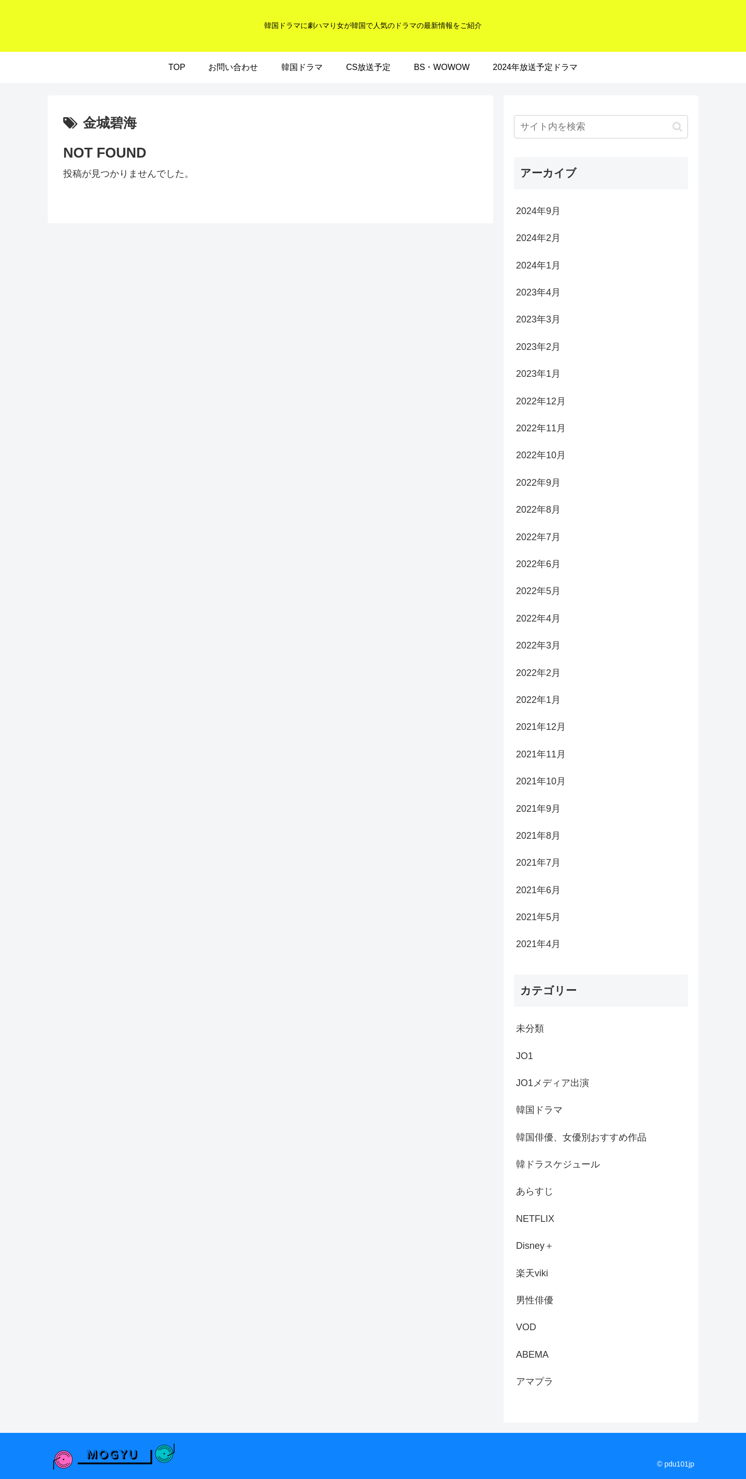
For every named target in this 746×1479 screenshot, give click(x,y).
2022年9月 (538, 482)
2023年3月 (538, 319)
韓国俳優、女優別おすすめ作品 (581, 1137)
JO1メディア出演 (552, 1083)
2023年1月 (538, 374)
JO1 (524, 1056)
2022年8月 (538, 509)
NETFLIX (535, 1219)
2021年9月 (538, 809)
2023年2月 (538, 347)
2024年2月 (538, 238)
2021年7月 (538, 862)
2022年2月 (538, 673)
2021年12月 (541, 727)
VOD (526, 1327)
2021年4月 (538, 944)
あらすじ (534, 1191)
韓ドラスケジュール (558, 1164)
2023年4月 (538, 292)
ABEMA (532, 1354)
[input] (601, 126)
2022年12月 (541, 401)
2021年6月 (538, 890)
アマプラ (534, 1381)
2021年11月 (541, 754)
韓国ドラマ (539, 1110)
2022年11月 (541, 428)
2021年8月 (538, 835)
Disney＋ (535, 1246)
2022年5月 (538, 591)
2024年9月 (538, 211)
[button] (677, 127)
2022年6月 (538, 564)
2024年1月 (538, 265)
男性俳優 (534, 1300)
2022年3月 (538, 645)
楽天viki (532, 1273)
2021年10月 (541, 781)
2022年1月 (538, 700)
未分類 (530, 1028)
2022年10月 (541, 455)
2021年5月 (538, 917)
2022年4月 (538, 618)
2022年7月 (538, 537)
